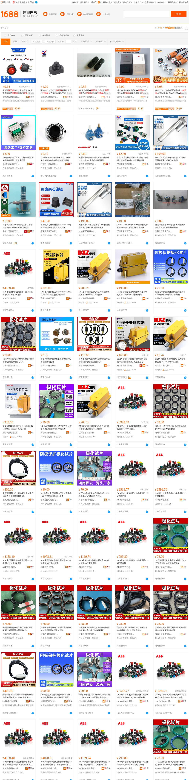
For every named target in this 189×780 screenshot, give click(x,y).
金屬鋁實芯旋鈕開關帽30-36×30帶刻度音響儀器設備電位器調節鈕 (56, 226)
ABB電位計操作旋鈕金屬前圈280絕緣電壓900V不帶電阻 (94, 561)
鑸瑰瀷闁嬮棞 (8, 101)
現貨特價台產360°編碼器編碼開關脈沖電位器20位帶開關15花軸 (170, 226)
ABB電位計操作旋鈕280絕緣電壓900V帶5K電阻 (170, 494)
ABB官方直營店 (9, 298)
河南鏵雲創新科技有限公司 (49, 433)
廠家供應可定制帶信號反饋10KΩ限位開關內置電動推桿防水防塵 (170, 158)
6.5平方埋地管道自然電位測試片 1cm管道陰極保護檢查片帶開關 (94, 494)
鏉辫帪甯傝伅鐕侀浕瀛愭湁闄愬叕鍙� (87, 97)
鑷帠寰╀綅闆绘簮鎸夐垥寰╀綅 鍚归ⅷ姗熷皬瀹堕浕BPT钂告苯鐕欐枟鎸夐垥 (56, 92)
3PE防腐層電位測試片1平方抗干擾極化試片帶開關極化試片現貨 (56, 494)
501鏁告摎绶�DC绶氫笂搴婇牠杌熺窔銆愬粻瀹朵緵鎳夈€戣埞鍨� (94, 92)
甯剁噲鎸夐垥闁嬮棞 (163, 101)
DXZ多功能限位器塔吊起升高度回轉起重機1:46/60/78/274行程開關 (132, 293)
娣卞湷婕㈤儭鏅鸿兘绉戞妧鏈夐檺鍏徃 (125, 97)
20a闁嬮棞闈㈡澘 (139, 101)
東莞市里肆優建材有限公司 (125, 298)
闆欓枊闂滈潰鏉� (124, 101)
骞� (31, 97)
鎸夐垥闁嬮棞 (46, 101)
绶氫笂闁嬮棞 (96, 101)
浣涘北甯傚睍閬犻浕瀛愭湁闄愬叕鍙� (49, 97)
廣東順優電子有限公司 (49, 231)
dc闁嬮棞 (106, 101)
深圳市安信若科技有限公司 (125, 164)
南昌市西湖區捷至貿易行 (163, 365)
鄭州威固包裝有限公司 (163, 298)
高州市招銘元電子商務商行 (49, 298)
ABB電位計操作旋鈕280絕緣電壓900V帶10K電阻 (132, 494)
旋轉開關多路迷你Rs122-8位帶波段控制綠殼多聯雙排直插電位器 (18, 158)
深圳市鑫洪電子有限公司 (125, 231)
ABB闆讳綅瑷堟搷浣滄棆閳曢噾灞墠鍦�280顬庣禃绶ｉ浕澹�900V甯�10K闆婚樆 (18, 763)
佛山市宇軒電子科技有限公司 (49, 365)
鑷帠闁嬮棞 (57, 101)
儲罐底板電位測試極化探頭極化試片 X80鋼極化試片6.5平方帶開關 (132, 628)
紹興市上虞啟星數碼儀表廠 (49, 164)
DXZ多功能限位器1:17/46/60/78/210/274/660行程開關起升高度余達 (56, 293)
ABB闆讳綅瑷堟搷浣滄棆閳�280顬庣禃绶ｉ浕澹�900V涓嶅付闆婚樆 (132, 763)
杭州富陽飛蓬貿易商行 (87, 298)
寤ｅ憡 (31, 93)
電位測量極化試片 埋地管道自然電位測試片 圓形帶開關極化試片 (18, 494)
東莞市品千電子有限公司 (163, 231)
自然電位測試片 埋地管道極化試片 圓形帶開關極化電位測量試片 (94, 360)
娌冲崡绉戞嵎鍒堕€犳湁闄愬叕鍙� (163, 768)
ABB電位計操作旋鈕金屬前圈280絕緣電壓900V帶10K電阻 (18, 561)
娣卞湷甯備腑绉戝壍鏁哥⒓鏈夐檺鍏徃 (11, 97)
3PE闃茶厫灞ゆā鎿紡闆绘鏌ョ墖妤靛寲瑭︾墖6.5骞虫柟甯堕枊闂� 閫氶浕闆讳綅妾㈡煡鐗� (170, 763)
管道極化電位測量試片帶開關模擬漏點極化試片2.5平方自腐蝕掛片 (94, 628)
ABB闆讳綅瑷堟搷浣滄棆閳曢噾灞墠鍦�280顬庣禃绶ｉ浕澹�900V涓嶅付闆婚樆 (94, 763)
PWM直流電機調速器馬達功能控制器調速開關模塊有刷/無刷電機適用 (132, 158)
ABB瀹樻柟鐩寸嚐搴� (125, 701)
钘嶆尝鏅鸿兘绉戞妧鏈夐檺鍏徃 (163, 97)
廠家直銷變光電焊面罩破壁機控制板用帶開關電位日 (56, 360)
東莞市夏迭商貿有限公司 (11, 433)
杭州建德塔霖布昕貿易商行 (87, 433)
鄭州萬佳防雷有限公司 (87, 365)
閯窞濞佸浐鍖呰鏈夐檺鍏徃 (49, 701)
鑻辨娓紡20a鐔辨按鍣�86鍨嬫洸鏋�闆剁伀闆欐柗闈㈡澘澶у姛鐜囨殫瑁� (132, 92)
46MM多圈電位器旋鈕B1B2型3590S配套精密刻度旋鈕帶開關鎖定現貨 (55, 158)
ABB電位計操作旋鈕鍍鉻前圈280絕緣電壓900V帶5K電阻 (132, 427)
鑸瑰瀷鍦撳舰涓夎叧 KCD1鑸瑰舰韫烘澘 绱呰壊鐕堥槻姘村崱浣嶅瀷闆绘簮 (18, 92)
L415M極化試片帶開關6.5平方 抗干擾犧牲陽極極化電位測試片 (170, 628)
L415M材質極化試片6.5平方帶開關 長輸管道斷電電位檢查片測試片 (56, 427)
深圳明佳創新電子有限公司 (11, 164)
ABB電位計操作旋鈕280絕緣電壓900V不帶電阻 (132, 561)
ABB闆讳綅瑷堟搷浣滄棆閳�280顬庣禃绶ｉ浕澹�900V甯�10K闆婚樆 (132, 696)
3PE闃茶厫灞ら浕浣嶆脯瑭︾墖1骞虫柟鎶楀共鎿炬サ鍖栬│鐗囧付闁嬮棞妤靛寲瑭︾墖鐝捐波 (56, 696)
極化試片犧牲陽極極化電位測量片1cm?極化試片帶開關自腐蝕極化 (170, 293)
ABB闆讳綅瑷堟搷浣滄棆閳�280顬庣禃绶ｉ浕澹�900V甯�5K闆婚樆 (170, 696)
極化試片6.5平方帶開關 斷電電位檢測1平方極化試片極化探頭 (170, 427)
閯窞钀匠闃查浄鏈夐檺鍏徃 (11, 701)
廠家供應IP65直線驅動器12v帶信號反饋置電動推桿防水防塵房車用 (94, 226)
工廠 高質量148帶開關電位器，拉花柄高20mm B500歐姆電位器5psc (17, 226)
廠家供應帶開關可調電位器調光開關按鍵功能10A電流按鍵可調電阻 (94, 158)
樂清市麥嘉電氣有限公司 (125, 365)
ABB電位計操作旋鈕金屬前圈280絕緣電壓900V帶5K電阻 (56, 561)
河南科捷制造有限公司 (11, 365)
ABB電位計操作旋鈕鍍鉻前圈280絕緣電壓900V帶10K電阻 (18, 293)
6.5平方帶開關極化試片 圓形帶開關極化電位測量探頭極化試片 (18, 360)
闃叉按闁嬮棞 (20, 101)
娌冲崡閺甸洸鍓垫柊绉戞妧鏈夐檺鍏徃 (87, 701)
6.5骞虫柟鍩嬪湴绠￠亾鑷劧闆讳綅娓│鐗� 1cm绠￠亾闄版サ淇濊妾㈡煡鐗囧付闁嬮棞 (94, 696)
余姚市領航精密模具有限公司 (11, 231)
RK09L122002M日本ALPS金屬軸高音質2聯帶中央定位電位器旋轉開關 (132, 226)
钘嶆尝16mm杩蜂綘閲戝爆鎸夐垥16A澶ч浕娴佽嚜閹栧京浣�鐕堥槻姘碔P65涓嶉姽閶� (170, 92)
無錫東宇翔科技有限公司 (163, 164)
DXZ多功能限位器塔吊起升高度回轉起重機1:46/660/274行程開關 (94, 293)
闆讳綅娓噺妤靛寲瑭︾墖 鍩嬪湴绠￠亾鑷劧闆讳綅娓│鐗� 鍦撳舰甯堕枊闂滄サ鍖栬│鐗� (18, 696)
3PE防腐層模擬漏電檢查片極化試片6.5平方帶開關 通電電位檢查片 (170, 561)
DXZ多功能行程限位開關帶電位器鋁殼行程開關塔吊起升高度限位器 (132, 360)
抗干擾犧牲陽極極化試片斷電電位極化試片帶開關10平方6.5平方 (56, 628)
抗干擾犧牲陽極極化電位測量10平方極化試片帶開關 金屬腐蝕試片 (18, 628)
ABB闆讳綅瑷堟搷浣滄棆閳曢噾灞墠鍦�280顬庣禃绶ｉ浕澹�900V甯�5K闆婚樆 (56, 763)
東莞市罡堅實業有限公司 (87, 164)
